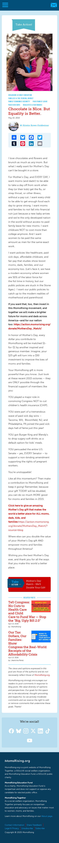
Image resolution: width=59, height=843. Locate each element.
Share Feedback (34, 825)
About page (46, 816)
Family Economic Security (19, 101)
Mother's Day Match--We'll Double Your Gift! (35, 584)
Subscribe (40, 828)
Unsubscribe (27, 828)
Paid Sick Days (14, 105)
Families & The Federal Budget (21, 98)
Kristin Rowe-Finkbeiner (36, 125)
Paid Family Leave (40, 101)
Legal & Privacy (12, 828)
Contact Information (14, 825)
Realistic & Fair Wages (32, 105)
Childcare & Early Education (20, 95)
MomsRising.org (28, 5)
